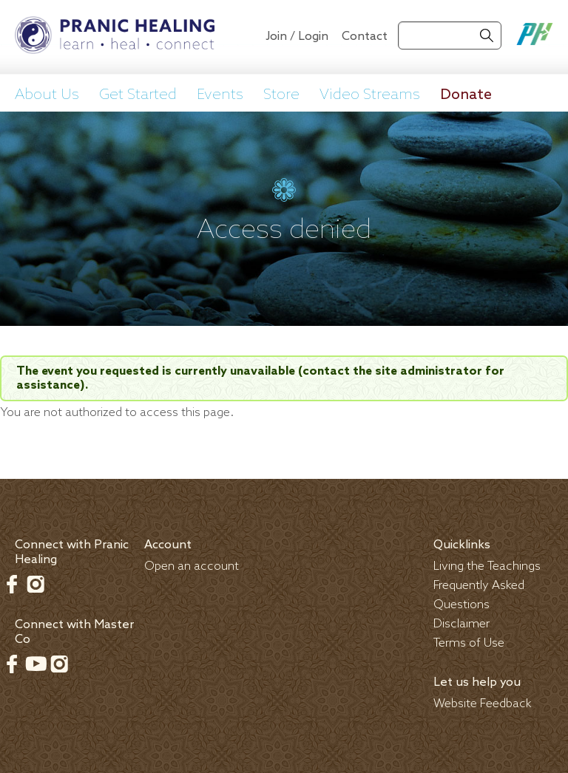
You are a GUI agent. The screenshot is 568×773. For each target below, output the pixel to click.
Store (281, 95)
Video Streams (370, 95)
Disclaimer (461, 624)
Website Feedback (482, 704)
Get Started (138, 95)
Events (220, 95)
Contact (365, 37)
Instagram (35, 584)
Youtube (35, 663)
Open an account (191, 566)
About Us (47, 95)
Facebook (12, 584)
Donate (466, 95)
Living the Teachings (487, 566)
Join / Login (297, 37)
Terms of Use (468, 643)
